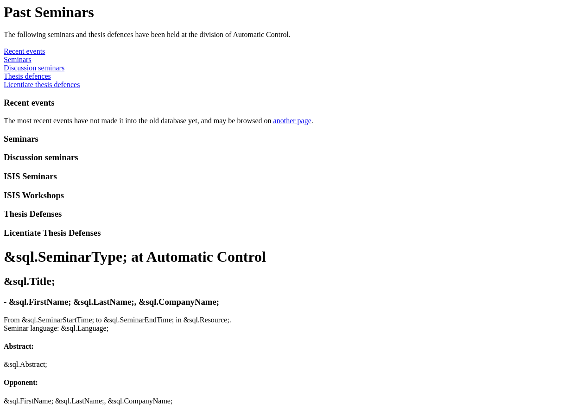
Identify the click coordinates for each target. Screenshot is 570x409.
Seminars (18, 59)
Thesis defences (27, 76)
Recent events (24, 51)
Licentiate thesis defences (42, 84)
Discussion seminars (34, 68)
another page (292, 121)
